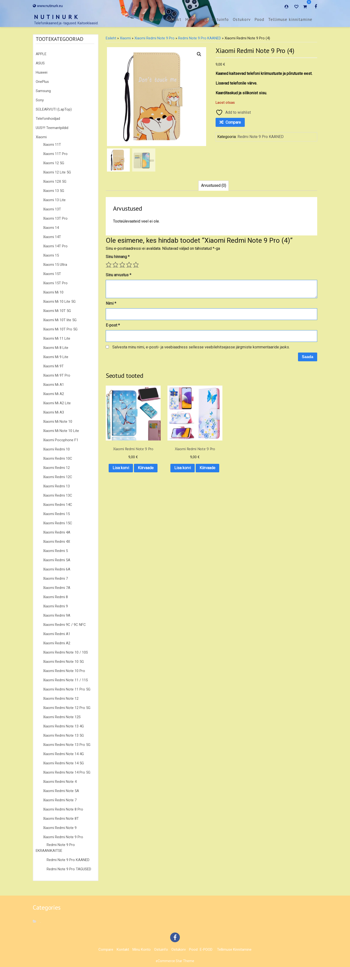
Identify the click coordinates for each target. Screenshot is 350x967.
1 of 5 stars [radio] (109, 265)
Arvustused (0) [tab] (213, 185)
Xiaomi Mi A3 (53, 412)
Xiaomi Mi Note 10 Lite (61, 431)
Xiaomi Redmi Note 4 (60, 781)
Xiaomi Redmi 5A (56, 560)
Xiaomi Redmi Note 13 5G (63, 735)
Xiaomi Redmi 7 (55, 578)
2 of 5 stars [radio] (115, 265)
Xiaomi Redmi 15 (56, 514)
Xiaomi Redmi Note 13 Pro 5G (66, 745)
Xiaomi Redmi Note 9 (60, 828)
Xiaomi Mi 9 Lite (55, 357)
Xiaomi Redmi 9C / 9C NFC (64, 624)
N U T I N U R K (56, 17)
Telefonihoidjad (48, 118)
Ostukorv (242, 19)
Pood (259, 19)
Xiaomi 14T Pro (55, 246)
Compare (152, 19)
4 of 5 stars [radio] (129, 265)
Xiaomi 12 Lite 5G (57, 172)
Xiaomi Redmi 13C (57, 495)
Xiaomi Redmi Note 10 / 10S (65, 652)
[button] (199, 54)
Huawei (41, 72)
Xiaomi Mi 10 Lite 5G (59, 301)
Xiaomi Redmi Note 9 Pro (63, 837)
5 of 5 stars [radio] (136, 265)
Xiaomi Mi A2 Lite (57, 403)
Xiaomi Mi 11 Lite (56, 338)
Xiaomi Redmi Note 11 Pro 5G (66, 689)
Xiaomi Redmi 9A (56, 615)
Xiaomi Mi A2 (53, 394)
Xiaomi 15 (51, 255)
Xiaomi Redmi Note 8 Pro (63, 809)
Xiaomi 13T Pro (55, 218)
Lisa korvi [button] (129, 459)
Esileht (111, 38)
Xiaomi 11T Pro (55, 154)
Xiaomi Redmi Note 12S (62, 717)
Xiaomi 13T (52, 209)
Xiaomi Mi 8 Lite (55, 347)
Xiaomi (41, 137)
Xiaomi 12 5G (53, 163)
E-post (113, 325)
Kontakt (173, 19)
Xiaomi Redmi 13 (56, 486)
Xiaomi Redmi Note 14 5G (63, 763)
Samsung (43, 91)
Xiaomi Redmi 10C (57, 458)
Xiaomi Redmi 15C (57, 523)
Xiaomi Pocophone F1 (60, 440)
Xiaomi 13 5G (53, 191)
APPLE (41, 54)
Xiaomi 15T (52, 274)
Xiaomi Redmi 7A (56, 588)
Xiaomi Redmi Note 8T (61, 818)
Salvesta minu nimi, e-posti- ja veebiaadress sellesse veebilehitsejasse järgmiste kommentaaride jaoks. (201, 347)
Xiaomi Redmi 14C (57, 504)
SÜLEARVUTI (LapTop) (54, 109)
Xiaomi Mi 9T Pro (56, 375)
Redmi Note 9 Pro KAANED (68, 860)
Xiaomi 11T (52, 144)
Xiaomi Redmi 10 (56, 449)
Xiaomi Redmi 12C (57, 477)
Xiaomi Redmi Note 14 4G (63, 754)
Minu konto (196, 19)
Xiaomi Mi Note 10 (57, 421)
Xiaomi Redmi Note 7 (60, 800)
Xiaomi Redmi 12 (56, 468)
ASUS (40, 63)
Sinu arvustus (118, 275)
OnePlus (42, 81)
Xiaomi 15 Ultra (55, 264)
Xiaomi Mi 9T (53, 366)
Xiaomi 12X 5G (54, 181)
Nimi (111, 303)
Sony (40, 100)
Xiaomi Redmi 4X (56, 541)
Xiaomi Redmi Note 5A (61, 791)
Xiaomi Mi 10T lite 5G (60, 320)
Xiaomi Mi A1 (53, 384)
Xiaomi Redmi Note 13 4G (63, 726)
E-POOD (206, 949)
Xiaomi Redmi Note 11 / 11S (65, 680)
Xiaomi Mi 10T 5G (57, 311)
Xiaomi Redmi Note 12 (61, 698)
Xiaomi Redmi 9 (55, 606)
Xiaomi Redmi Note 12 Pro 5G (66, 708)
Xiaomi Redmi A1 (56, 634)
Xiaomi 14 (51, 227)
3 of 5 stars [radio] (122, 265)
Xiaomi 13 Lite (54, 200)
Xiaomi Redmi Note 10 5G (63, 661)
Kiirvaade (129, 472)
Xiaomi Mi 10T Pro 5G (60, 329)
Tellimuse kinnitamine (290, 19)
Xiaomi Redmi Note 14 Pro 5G (66, 772)
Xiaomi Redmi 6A (56, 569)
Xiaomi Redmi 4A (56, 532)
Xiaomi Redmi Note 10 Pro (64, 671)
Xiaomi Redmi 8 (55, 597)
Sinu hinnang (118, 256)
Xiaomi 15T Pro (55, 283)
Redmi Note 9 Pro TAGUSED (69, 869)
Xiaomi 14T (52, 237)
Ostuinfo (220, 19)
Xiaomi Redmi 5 (55, 551)
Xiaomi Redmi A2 (56, 643)
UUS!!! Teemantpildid (52, 128)
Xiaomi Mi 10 (53, 292)
